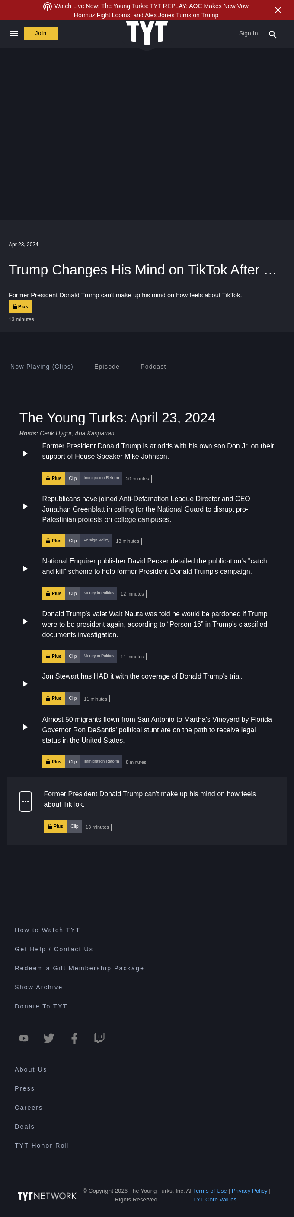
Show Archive (39, 987)
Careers (29, 1107)
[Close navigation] (13, 34)
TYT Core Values (214, 1199)
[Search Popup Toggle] (272, 33)
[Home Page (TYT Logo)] (147, 33)
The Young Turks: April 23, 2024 (117, 417)
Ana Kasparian (95, 433)
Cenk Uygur (55, 433)
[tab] (42, 366)
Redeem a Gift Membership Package (79, 968)
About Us (31, 1069)
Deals (25, 1126)
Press (25, 1088)
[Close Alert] (278, 10)
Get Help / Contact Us (54, 949)
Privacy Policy (250, 1191)
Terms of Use (210, 1191)
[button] (147, 463)
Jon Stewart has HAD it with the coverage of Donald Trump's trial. (142, 676)
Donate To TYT (41, 1006)
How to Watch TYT (47, 930)
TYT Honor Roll (42, 1145)
